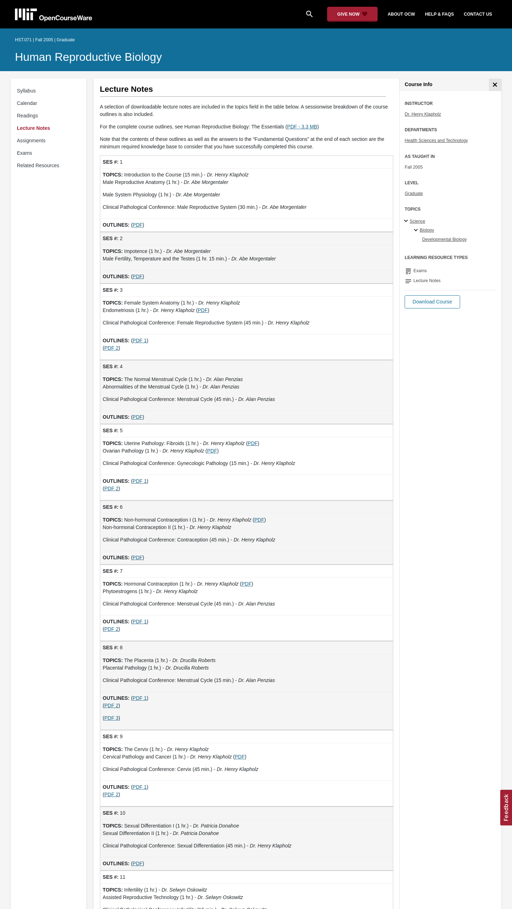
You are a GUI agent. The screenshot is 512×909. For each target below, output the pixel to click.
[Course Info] (495, 85)
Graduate (414, 193)
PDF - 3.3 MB (302, 127)
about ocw (401, 14)
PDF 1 (140, 340)
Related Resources (38, 165)
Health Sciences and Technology (436, 140)
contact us (478, 14)
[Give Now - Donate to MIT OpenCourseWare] (352, 14)
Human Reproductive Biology (88, 57)
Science (417, 221)
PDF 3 (112, 718)
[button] (432, 301)
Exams (24, 153)
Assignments (31, 140)
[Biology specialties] (417, 230)
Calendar (27, 103)
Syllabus (26, 91)
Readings (27, 115)
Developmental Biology (444, 239)
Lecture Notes (33, 128)
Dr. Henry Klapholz (423, 114)
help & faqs (439, 14)
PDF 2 (112, 348)
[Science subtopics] (407, 221)
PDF (138, 225)
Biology (427, 230)
